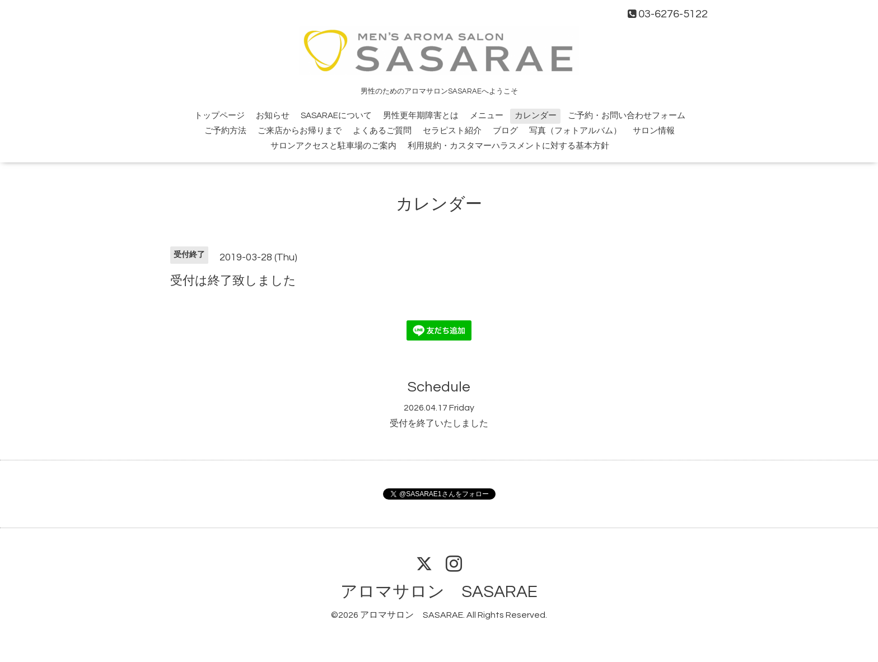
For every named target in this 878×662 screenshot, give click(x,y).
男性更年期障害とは (421, 115)
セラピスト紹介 (452, 131)
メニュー (486, 115)
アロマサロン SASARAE (439, 591)
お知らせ (272, 115)
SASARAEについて (336, 115)
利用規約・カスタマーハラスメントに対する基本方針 (508, 146)
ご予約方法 (225, 131)
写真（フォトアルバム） (575, 131)
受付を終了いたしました (439, 423)
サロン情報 (654, 131)
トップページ (219, 115)
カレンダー (536, 115)
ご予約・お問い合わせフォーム (626, 115)
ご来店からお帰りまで (300, 131)
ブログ (505, 131)
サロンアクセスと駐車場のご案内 (333, 146)
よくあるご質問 (382, 131)
